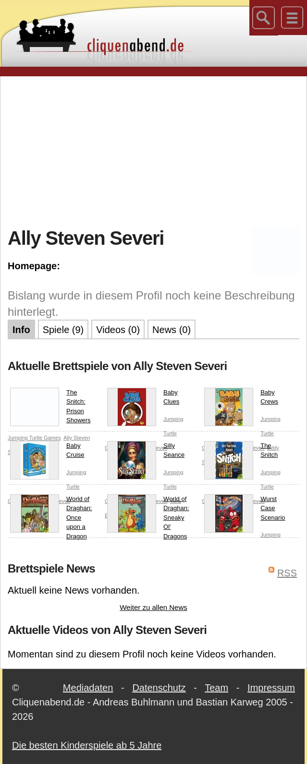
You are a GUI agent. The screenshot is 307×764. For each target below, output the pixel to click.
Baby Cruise (47, 452)
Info (21, 329)
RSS (287, 573)
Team (216, 687)
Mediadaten (88, 687)
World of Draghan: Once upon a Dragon (51, 517)
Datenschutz (158, 687)
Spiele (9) (63, 329)
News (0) (171, 329)
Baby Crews (241, 399)
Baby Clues (143, 399)
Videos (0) (118, 329)
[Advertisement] (157, 151)
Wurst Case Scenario (244, 510)
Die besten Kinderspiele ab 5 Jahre (86, 745)
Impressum (271, 687)
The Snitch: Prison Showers (50, 407)
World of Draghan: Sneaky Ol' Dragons (148, 517)
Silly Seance (145, 452)
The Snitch (241, 452)
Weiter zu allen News (153, 607)
